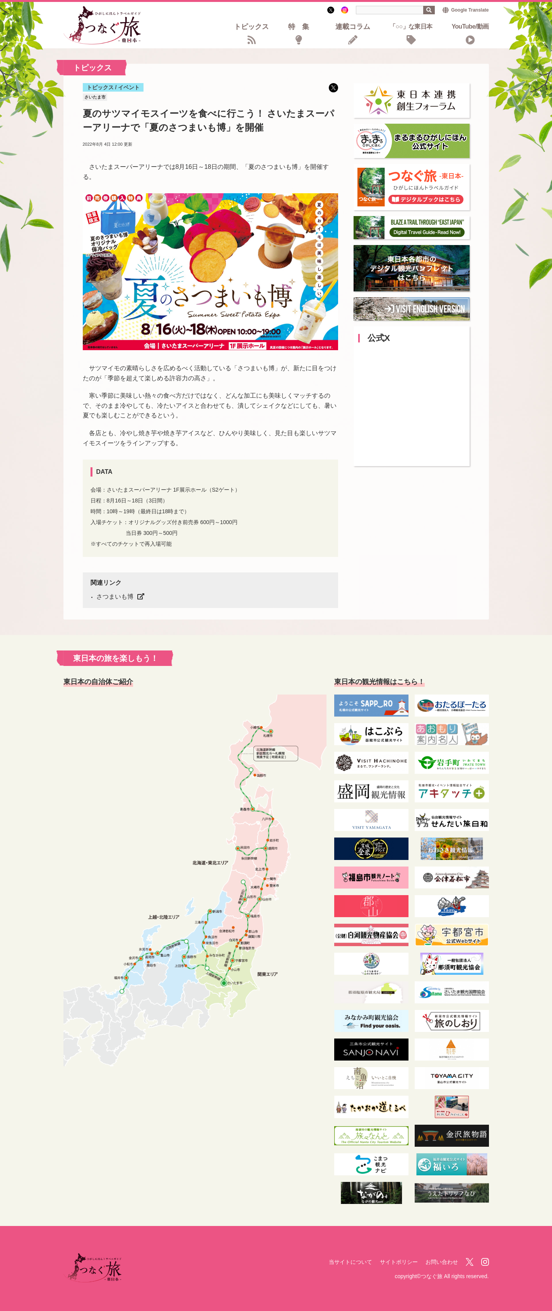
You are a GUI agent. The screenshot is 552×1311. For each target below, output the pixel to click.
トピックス (251, 27)
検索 (429, 10)
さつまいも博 (114, 596)
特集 (302, 27)
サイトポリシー (399, 1262)
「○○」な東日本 (411, 27)
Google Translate (470, 10)
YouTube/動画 (470, 27)
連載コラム (352, 27)
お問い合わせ (442, 1262)
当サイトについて (350, 1262)
